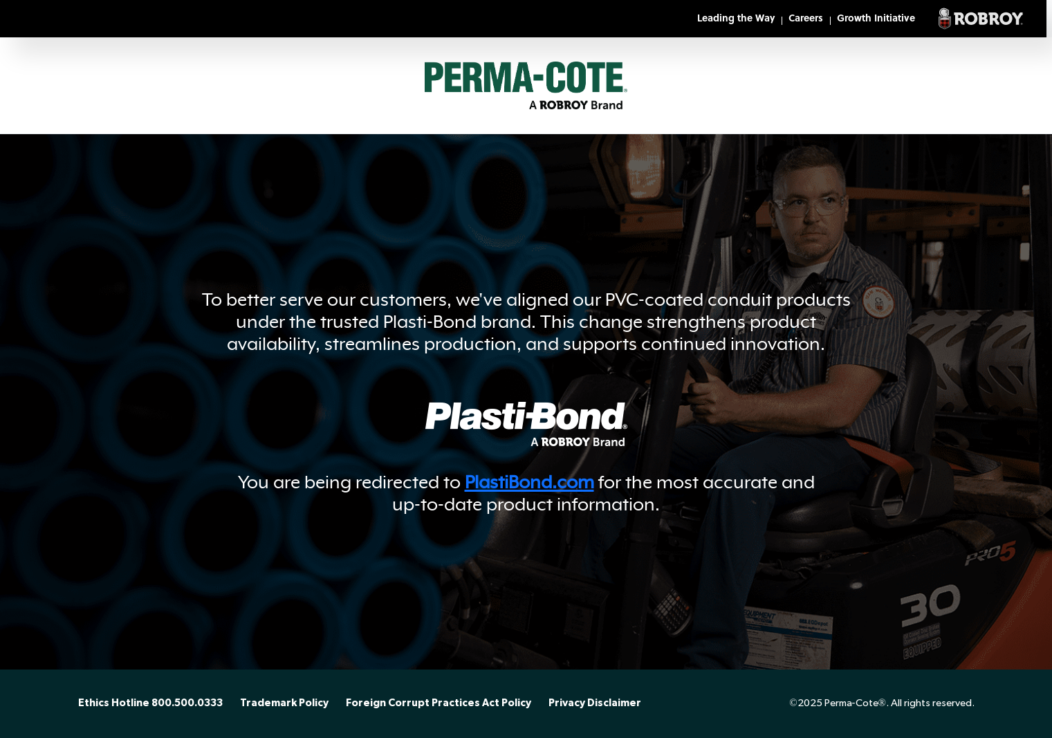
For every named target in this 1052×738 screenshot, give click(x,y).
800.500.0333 (187, 703)
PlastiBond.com (529, 482)
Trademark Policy (284, 703)
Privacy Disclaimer (594, 703)
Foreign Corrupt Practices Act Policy (438, 703)
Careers (805, 19)
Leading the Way (736, 19)
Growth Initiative (876, 19)
